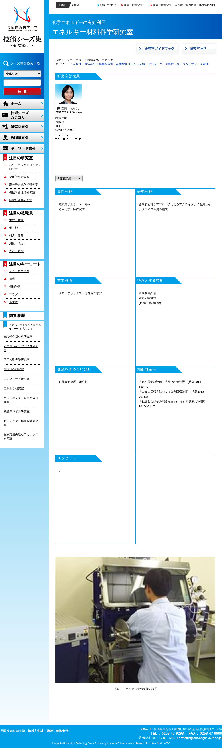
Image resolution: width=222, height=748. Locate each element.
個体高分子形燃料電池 (98, 64)
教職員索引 (19, 137)
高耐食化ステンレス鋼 (130, 64)
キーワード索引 (23, 148)
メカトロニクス (19, 271)
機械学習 (15, 286)
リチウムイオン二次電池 (192, 64)
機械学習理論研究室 (22, 192)
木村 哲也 (16, 220)
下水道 (13, 302)
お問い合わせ (108, 4)
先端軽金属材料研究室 (18, 336)
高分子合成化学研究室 (23, 184)
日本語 (62, 5)
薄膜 (12, 279)
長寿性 (169, 64)
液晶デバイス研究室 (17, 411)
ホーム (16, 103)
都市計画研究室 (19, 176)
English (75, 5)
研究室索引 (19, 127)
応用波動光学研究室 (17, 359)
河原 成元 (16, 243)
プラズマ (15, 294)
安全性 (77, 64)
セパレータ (155, 64)
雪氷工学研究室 (14, 388)
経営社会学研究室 (20, 200)
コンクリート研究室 (17, 378)
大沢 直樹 (16, 251)
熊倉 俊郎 (16, 235)
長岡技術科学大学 (134, 4)
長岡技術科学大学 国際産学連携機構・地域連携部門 (184, 4)
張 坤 (13, 228)
